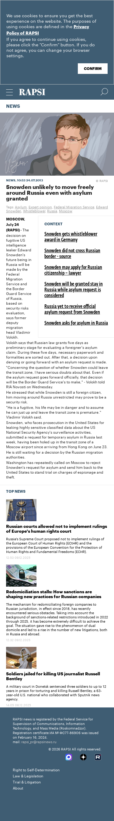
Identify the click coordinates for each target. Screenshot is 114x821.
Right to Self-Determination (36, 769)
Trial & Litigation (27, 781)
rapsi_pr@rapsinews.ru (39, 741)
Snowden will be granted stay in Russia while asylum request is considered (73, 290)
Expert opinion (40, 206)
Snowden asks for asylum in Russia (76, 323)
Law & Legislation (28, 775)
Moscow (65, 210)
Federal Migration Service (74, 206)
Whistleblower (34, 210)
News (13, 106)
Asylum (21, 206)
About (18, 787)
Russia (52, 210)
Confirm (93, 69)
